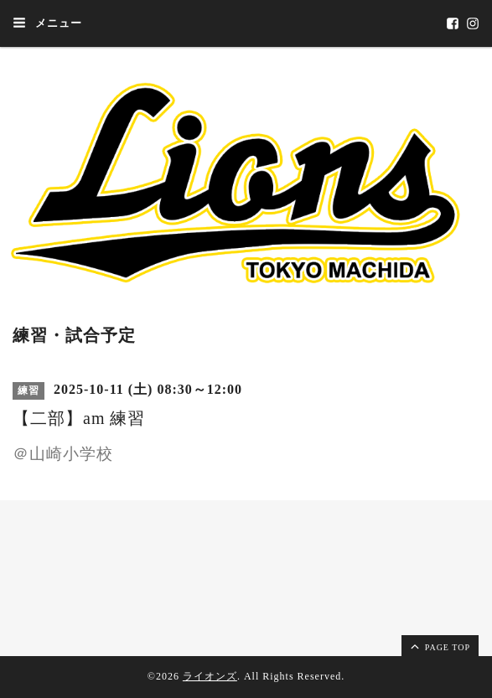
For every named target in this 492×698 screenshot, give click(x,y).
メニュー (47, 22)
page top (439, 646)
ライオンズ (210, 676)
